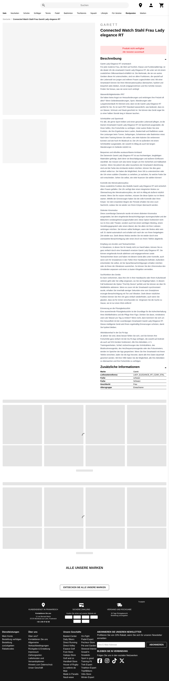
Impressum (33, 652)
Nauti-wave (68, 677)
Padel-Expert (87, 639)
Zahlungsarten (35, 655)
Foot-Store (68, 652)
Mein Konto (7, 636)
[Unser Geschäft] (140, 5)
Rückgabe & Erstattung (39, 649)
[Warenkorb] (161, 5)
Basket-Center (70, 636)
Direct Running (70, 643)
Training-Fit (86, 662)
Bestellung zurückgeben (119, 616)
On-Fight (85, 636)
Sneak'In (85, 652)
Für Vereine (116, 13)
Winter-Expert (87, 677)
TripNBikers (86, 671)
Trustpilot (141, 602)
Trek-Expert (86, 665)
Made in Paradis (71, 674)
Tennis (48, 13)
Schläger (37, 13)
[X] (122, 661)
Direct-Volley (69, 646)
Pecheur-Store (88, 643)
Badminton (68, 13)
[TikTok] (114, 661)
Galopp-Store (69, 655)
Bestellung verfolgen (11, 639)
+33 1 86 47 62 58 (43, 622)
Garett (109, 24)
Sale (4, 13)
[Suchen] (43, 5)
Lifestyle (104, 13)
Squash (93, 13)
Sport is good (87, 658)
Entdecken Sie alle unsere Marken (84, 588)
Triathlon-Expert (88, 668)
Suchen (84, 5)
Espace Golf (69, 649)
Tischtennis (81, 13)
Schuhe (26, 13)
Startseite (6, 19)
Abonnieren (156, 645)
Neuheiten (15, 13)
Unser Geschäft (35, 668)
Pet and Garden (88, 646)
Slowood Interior (89, 649)
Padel (57, 13)
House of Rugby (70, 665)
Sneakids (85, 655)
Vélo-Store (86, 674)
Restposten (131, 13)
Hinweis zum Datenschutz (40, 665)
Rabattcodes (8, 649)
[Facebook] (99, 661)
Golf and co (68, 658)
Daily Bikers (68, 639)
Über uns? (33, 636)
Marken (143, 13)
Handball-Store (70, 662)
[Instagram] (107, 661)
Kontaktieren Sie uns (43, 614)
